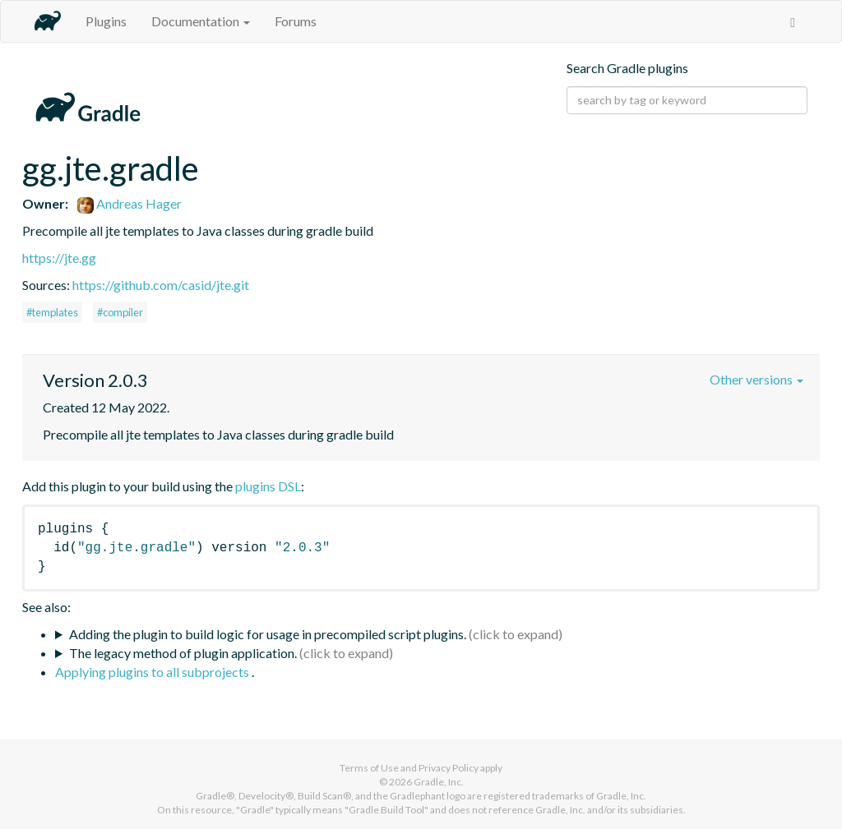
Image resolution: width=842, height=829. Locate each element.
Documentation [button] (200, 21)
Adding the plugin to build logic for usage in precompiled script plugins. (267, 634)
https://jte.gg (59, 257)
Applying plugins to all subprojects (153, 671)
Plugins (106, 21)
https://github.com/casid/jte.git (160, 284)
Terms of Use (369, 768)
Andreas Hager (129, 203)
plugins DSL (268, 486)
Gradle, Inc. (439, 782)
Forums (296, 21)
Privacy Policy (449, 768)
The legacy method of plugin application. (183, 653)
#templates (52, 312)
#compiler (120, 312)
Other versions (756, 379)
